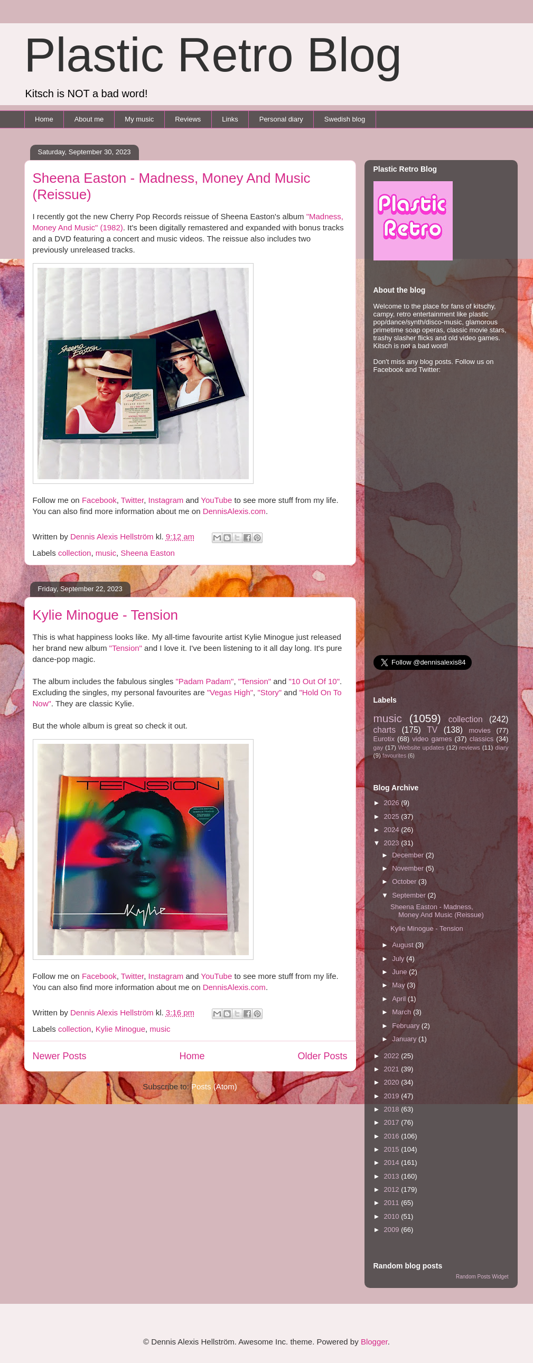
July (399, 959)
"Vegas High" (230, 692)
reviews (469, 747)
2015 (392, 1149)
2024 (392, 830)
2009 (392, 1230)
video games (432, 739)
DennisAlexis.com (234, 511)
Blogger (374, 1341)
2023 (392, 843)
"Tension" (125, 647)
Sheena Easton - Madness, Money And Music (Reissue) (437, 911)
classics (482, 739)
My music (139, 119)
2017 (392, 1122)
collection (74, 552)
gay (378, 747)
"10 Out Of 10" (314, 681)
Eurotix (384, 739)
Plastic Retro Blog (213, 55)
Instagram (166, 500)
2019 (392, 1096)
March (402, 1012)
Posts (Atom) (214, 1086)
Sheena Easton (147, 552)
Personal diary (281, 119)
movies (479, 730)
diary (501, 747)
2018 (392, 1109)
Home (44, 119)
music (106, 552)
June (400, 972)
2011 (392, 1203)
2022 (392, 1056)
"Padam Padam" (205, 681)
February (407, 1026)
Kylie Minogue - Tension (106, 615)
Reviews (188, 119)
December (409, 855)
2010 (392, 1216)
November (409, 868)
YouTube (216, 500)
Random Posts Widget (482, 1277)
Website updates (421, 747)
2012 (392, 1189)
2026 (392, 803)
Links (230, 119)
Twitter (132, 500)
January (405, 1039)
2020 (392, 1082)
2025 (392, 816)
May (399, 985)
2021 (392, 1069)
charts (384, 729)
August (403, 945)
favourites (394, 756)
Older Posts (322, 1056)
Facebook (99, 500)
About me (89, 119)
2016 (392, 1136)
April (400, 999)
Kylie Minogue (120, 1028)
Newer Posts (60, 1056)
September (409, 895)
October (405, 881)
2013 (392, 1176)
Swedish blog (344, 119)
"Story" (269, 692)
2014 (392, 1162)
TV (432, 729)
